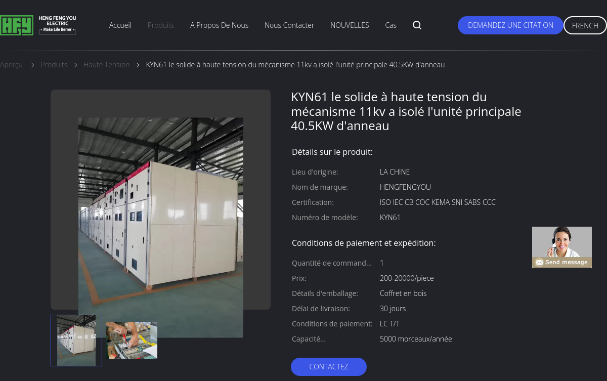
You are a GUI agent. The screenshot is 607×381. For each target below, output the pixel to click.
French (585, 25)
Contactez (328, 366)
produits (161, 25)
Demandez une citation (510, 25)
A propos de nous (219, 25)
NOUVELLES (349, 25)
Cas (391, 25)
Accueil (120, 25)
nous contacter (289, 25)
